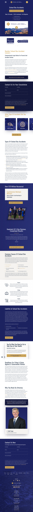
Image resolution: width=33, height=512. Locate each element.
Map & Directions (16, 503)
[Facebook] (13, 480)
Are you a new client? (8, 452)
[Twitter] (15, 480)
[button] (4, 357)
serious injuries (20, 159)
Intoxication (7, 266)
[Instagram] (19, 480)
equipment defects (22, 268)
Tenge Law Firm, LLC (11, 72)
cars (22, 158)
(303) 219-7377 (16, 487)
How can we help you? (8, 455)
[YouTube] (17, 480)
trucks (24, 158)
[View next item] (17, 45)
